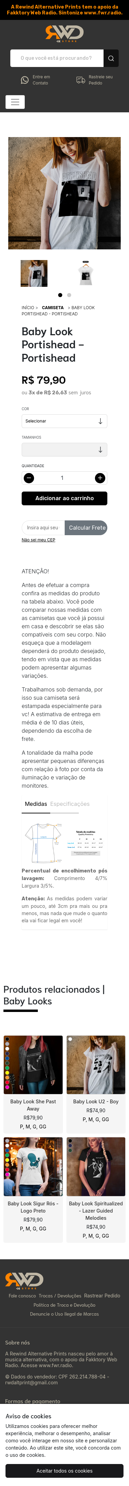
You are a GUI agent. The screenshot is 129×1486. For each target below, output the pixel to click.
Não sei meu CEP (38, 539)
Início (28, 307)
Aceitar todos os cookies (64, 1471)
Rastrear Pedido (102, 1295)
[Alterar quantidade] (64, 478)
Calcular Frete (87, 528)
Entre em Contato (35, 80)
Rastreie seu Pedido (94, 80)
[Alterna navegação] (15, 102)
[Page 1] (60, 295)
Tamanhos (31, 437)
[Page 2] (69, 295)
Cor (25, 409)
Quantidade (33, 466)
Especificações (64, 803)
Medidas (36, 803)
